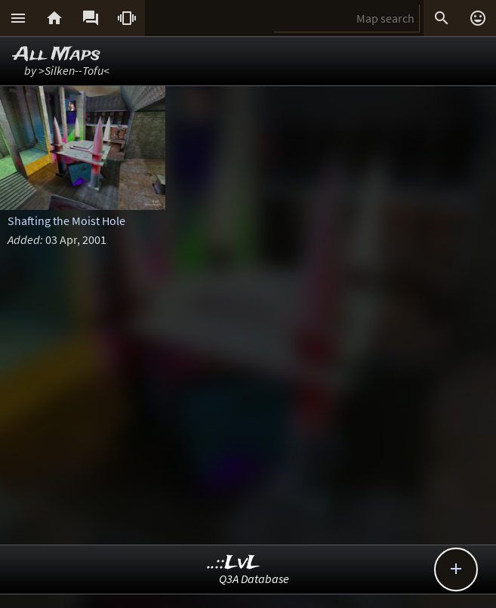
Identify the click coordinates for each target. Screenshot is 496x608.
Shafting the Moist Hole (66, 220)
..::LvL (233, 563)
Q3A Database (254, 578)
